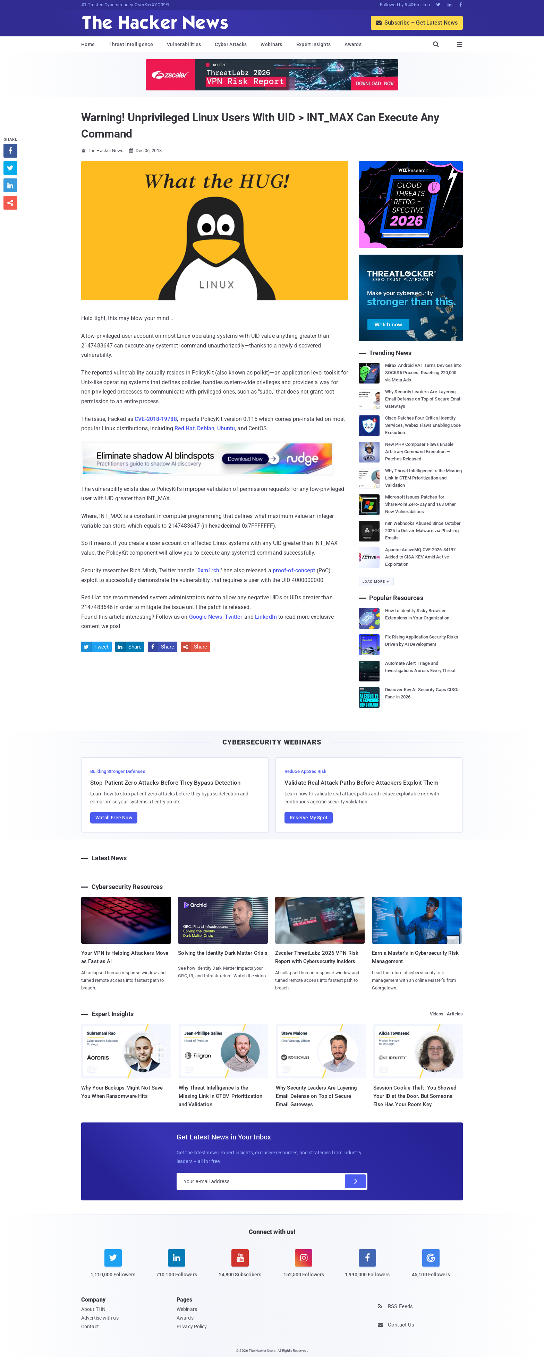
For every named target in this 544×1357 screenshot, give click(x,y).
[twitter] (113, 1267)
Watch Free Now (113, 817)
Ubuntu (226, 428)
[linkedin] (176, 1267)
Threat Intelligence (131, 44)
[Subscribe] (355, 1181)
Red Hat (185, 428)
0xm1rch (208, 570)
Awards (353, 44)
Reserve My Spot (309, 817)
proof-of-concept (294, 570)
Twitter (234, 617)
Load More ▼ (376, 581)
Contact (90, 1326)
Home (88, 44)
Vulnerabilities (184, 44)
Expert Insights (313, 44)
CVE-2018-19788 (156, 419)
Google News (205, 617)
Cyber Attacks (231, 44)
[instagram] (303, 1267)
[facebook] (367, 1267)
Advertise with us (100, 1318)
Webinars (271, 44)
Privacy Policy (192, 1326)
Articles (455, 1013)
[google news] (430, 1264)
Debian (206, 428)
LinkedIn (266, 617)
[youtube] (240, 1267)
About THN (93, 1309)
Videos (437, 1013)
